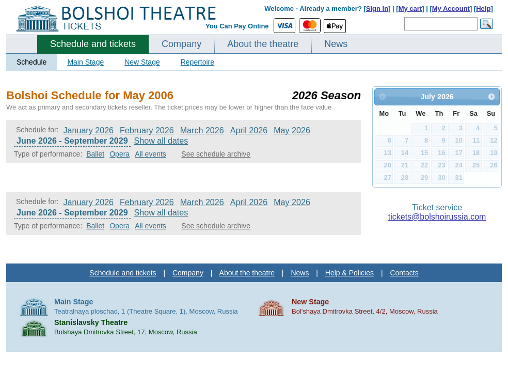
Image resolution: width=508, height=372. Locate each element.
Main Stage (85, 62)
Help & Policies (349, 273)
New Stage (142, 62)
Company (181, 44)
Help (483, 8)
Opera (119, 154)
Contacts (404, 273)
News (335, 44)
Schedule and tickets (93, 44)
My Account (451, 8)
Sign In (377, 8)
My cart (410, 8)
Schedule (31, 62)
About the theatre (262, 44)
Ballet (95, 154)
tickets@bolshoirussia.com (437, 216)
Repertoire (197, 62)
